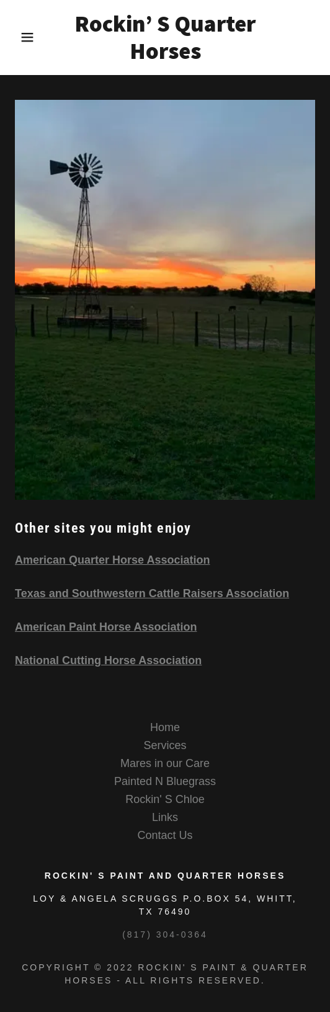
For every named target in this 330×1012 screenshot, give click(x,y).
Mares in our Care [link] (165, 763)
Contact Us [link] (164, 835)
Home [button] (165, 727)
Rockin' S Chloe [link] (165, 799)
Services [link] (164, 745)
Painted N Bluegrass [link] (165, 781)
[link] (165, 37)
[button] (23, 37)
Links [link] (165, 817)
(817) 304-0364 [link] (165, 934)
